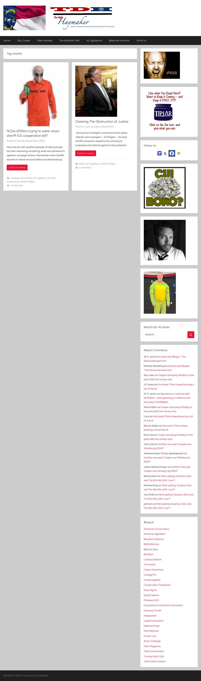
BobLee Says (151, 549)
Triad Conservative (154, 651)
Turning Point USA (154, 656)
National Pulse (152, 625)
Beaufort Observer (154, 539)
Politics (31, 182)
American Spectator (154, 534)
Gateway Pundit (152, 610)
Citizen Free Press (153, 569)
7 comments (17, 185)
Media (29, 178)
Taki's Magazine (152, 646)
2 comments (85, 167)
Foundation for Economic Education (163, 605)
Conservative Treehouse (157, 585)
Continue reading (17, 167)
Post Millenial (151, 630)
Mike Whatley (44, 40)
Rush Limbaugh (152, 641)
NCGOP (23, 182)
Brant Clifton (39, 141)
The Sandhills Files (69, 40)
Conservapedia (152, 579)
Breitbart (148, 554)
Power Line (150, 636)
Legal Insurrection (153, 620)
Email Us (141, 40)
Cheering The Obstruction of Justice (102, 121)
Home (7, 40)
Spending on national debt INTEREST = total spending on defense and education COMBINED (167, 397)
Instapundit (150, 615)
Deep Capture (151, 595)
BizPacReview (151, 544)
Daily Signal (150, 590)
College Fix (150, 574)
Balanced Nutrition (119, 40)
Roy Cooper (23, 40)
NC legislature (94, 40)
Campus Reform (153, 559)
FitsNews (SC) (151, 600)
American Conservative (156, 529)
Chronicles (149, 564)
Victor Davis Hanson (155, 661)
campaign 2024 (18, 178)
